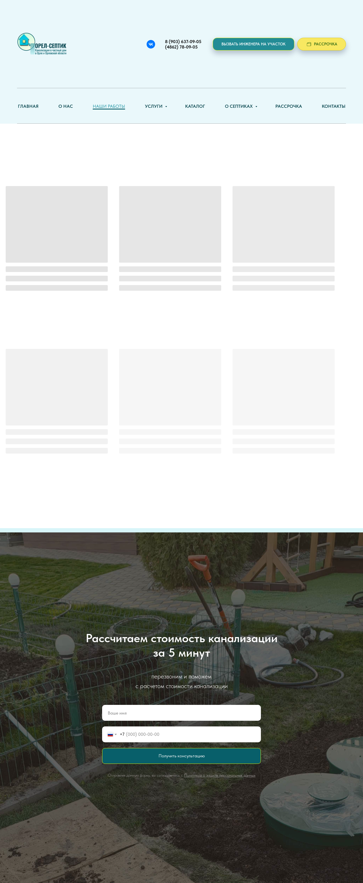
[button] (253, 44)
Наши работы (109, 106)
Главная (28, 106)
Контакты (333, 106)
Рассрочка (288, 106)
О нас (65, 106)
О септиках (239, 106)
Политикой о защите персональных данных (220, 775)
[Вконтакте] (151, 44)
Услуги (154, 106)
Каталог (195, 106)
